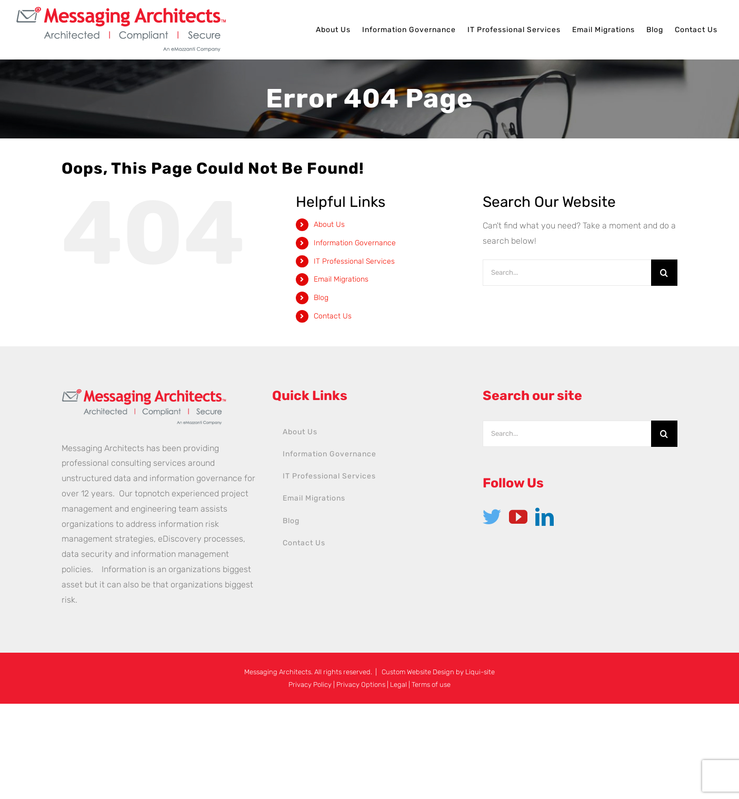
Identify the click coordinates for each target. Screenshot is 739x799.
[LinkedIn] (544, 516)
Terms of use (431, 684)
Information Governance (355, 242)
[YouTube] (518, 516)
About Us (329, 224)
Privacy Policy (310, 684)
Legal (398, 684)
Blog (321, 297)
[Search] (664, 272)
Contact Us (333, 316)
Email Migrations (341, 279)
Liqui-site (480, 672)
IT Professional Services (354, 261)
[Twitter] (492, 516)
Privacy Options (360, 684)
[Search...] (567, 272)
